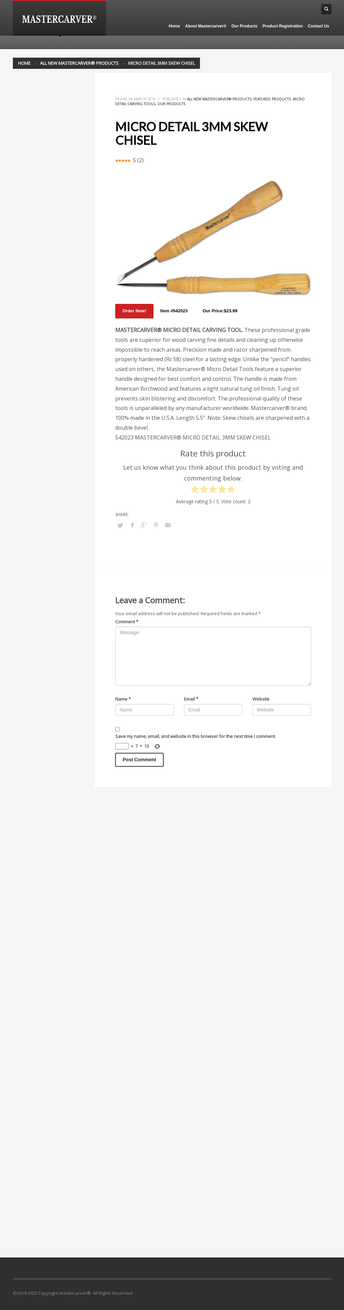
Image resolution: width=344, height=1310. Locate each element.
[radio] (195, 490)
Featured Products (272, 99)
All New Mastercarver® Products (219, 99)
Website (260, 699)
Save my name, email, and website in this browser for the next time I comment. (195, 736)
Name (123, 699)
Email (191, 699)
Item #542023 (174, 310)
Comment (126, 622)
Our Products (171, 103)
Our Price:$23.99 (220, 310)
